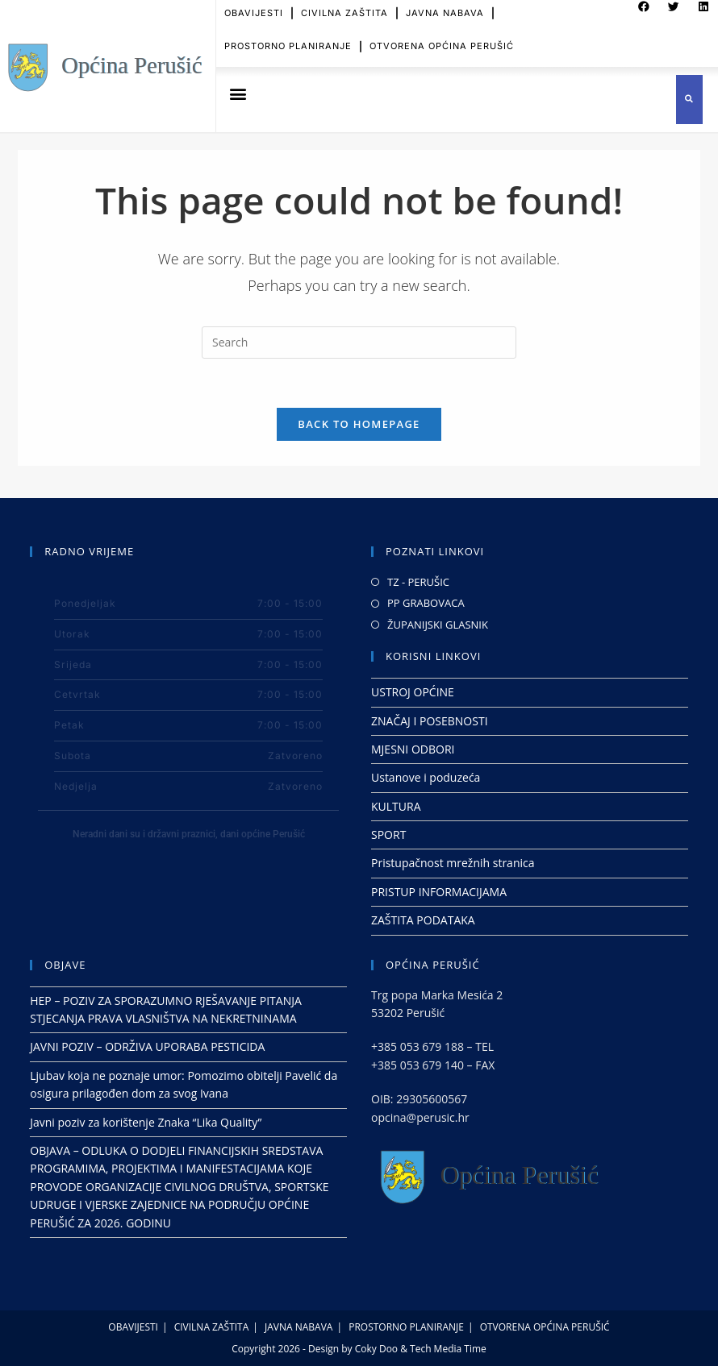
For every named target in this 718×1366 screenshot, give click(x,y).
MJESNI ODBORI (412, 749)
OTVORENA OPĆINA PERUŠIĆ (441, 38)
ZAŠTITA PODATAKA (423, 920)
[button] (237, 94)
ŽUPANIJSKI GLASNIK (437, 624)
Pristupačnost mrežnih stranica (453, 862)
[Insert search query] (359, 342)
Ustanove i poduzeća (425, 777)
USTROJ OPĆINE (412, 692)
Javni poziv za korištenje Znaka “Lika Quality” (145, 1122)
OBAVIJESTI (133, 1327)
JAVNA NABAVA (298, 1327)
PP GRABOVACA (426, 603)
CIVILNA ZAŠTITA (211, 1327)
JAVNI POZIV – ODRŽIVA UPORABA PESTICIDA (147, 1046)
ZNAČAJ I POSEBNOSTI (429, 721)
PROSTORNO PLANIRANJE (288, 38)
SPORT (388, 834)
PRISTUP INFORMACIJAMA (439, 891)
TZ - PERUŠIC (418, 582)
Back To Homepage (359, 424)
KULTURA (396, 806)
